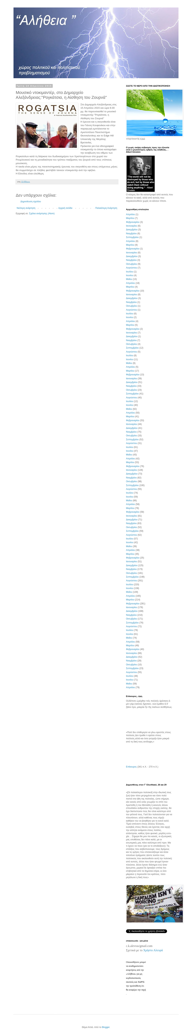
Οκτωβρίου (131, 264)
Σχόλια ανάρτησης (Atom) (42, 213)
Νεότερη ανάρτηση (26, 208)
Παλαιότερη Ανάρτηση (106, 208)
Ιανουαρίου (131, 226)
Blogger (106, 1027)
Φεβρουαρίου (133, 222)
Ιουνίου (129, 275)
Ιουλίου (129, 271)
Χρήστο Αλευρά (153, 950)
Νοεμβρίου (131, 233)
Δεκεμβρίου (131, 229)
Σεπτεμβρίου (132, 237)
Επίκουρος (131, 766)
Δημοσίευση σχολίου (30, 201)
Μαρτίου (130, 218)
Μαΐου (129, 279)
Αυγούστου (131, 267)
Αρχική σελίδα (65, 208)
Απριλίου (130, 214)
